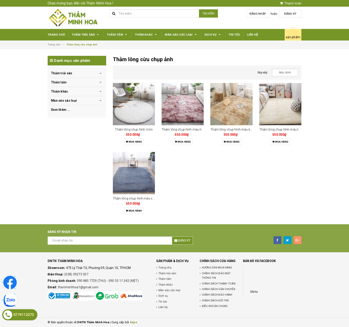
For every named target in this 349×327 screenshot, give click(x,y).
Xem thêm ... (60, 109)
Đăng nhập (258, 13)
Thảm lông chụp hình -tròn (134, 129)
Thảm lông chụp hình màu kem (232, 129)
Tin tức (234, 34)
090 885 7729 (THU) (92, 281)
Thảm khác (146, 34)
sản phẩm (293, 37)
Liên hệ (252, 34)
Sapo (133, 322)
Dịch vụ (213, 34)
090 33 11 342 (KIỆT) (124, 281)
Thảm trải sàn (86, 34)
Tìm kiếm (208, 13)
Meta (254, 292)
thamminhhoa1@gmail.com (78, 287)
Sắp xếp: (263, 72)
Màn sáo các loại (181, 34)
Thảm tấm (117, 34)
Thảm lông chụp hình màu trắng (282, 129)
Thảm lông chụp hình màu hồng (184, 129)
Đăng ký (290, 13)
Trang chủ (56, 34)
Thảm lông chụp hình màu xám (135, 198)
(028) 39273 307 (76, 274)
